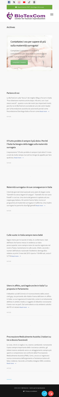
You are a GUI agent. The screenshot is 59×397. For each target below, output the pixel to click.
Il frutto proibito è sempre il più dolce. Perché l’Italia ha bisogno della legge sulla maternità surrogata (27, 144)
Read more (43, 111)
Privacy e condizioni (30, 391)
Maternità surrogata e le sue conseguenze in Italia (29, 187)
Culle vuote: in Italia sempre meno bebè (25, 235)
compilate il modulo (19, 62)
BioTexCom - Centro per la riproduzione (33, 388)
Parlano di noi (13, 93)
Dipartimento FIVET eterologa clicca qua (29, 7)
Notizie (9, 116)
